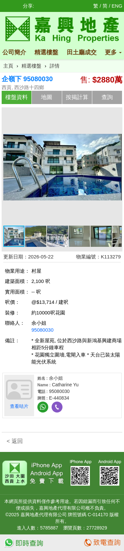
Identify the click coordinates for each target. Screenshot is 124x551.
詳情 (55, 66)
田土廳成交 (82, 52)
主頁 (8, 66)
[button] (115, 115)
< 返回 (15, 441)
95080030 (42, 330)
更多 (113, 52)
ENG (116, 6)
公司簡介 (14, 52)
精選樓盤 (46, 52)
